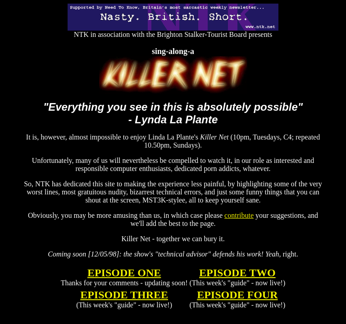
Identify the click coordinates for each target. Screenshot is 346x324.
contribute (239, 215)
